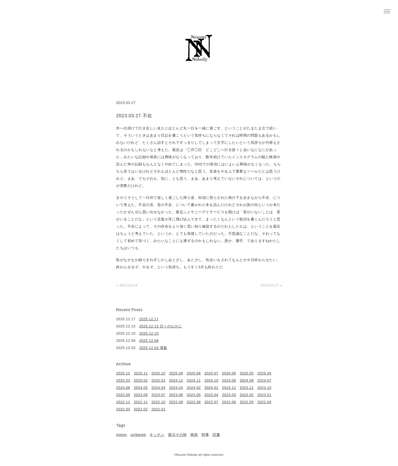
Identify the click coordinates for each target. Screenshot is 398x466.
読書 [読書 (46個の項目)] (216, 435)
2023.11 (247, 388)
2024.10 (211, 380)
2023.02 (247, 395)
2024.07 (264, 380)
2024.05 (141, 388)
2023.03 (229, 395)
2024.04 (158, 388)
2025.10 (158, 373)
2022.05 (247, 402)
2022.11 (141, 402)
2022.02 (141, 409)
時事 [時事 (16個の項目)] (205, 435)
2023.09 (123, 395)
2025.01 (158, 380)
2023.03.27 (270, 285)
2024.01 (211, 388)
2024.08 (247, 380)
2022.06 (229, 402)
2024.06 (123, 388)
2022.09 (176, 402)
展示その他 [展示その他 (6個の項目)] (177, 435)
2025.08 (194, 373)
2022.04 (264, 402)
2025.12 (123, 373)
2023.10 (264, 388)
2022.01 (158, 409)
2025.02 (141, 380)
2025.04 (264, 373)
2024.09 (229, 380)
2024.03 (176, 388)
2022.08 (194, 402)
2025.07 (211, 373)
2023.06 (176, 395)
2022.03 (123, 409)
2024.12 (176, 380)
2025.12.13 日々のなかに (160, 326)
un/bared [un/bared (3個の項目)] (138, 435)
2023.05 (194, 395)
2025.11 (141, 373)
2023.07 (158, 395)
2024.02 (194, 388)
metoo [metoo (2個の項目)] (121, 435)
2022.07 (211, 402)
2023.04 (211, 395)
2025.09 (176, 373)
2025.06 (229, 373)
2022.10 (158, 402)
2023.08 (141, 395)
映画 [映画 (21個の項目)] (194, 435)
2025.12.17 (149, 319)
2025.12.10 (149, 333)
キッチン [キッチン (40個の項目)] (157, 435)
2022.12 (123, 402)
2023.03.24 (128, 285)
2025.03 (123, 380)
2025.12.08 (149, 341)
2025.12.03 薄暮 (153, 348)
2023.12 (229, 388)
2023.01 (264, 395)
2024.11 (194, 380)
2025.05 (247, 373)
